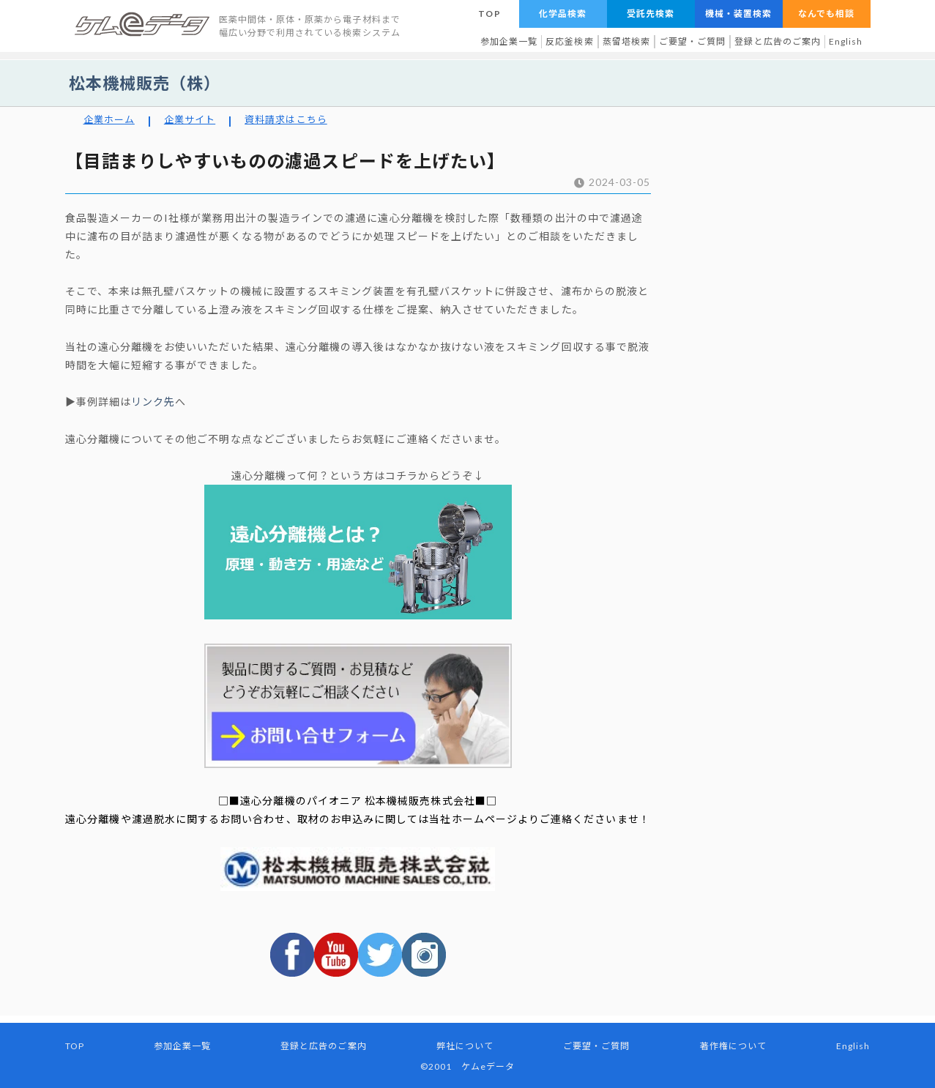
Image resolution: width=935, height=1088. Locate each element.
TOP (489, 13)
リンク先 (153, 401)
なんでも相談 (826, 13)
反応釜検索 (569, 41)
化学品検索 (562, 13)
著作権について (733, 1045)
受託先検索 (650, 13)
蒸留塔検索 (626, 41)
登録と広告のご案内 (777, 41)
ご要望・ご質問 (692, 41)
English (846, 41)
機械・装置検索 (738, 13)
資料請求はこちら (286, 119)
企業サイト (189, 119)
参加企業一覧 (508, 41)
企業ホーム (109, 119)
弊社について (464, 1045)
